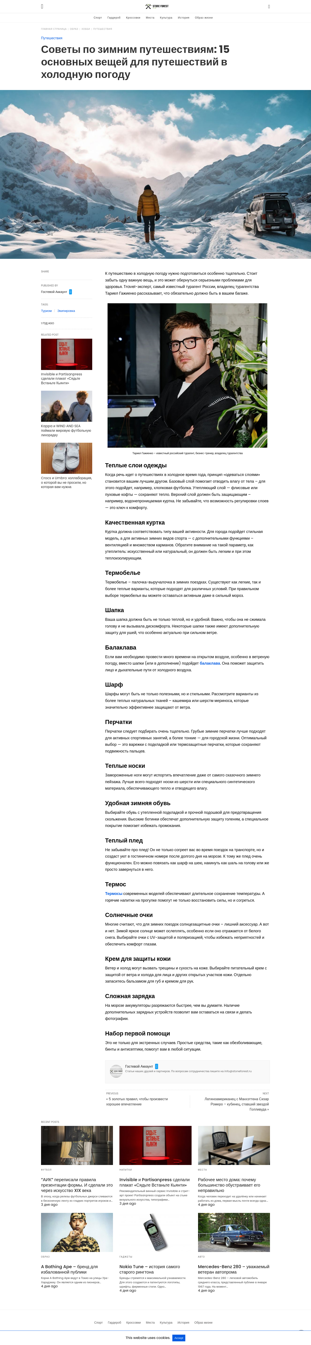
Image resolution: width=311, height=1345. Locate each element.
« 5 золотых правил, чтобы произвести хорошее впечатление (137, 1102)
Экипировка (66, 310)
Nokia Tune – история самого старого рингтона (149, 1269)
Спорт (98, 17)
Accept (179, 1338)
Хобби (85, 29)
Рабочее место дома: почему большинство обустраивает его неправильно (229, 1185)
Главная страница (54, 29)
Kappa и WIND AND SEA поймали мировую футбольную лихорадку (66, 431)
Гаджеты (125, 1256)
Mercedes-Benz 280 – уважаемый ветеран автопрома (234, 1269)
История (184, 17)
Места (150, 17)
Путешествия (102, 29)
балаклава (210, 663)
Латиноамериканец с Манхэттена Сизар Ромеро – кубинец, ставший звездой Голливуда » (237, 1104)
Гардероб (114, 17)
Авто (201, 1256)
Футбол (46, 1169)
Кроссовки (133, 17)
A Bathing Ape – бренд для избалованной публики (69, 1269)
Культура (166, 17)
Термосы (114, 893)
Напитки (125, 1169)
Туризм (46, 310)
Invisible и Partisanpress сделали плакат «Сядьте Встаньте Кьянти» (61, 379)
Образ (74, 29)
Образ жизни (204, 17)
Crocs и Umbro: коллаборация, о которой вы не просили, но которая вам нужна (66, 483)
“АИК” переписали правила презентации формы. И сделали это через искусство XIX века (77, 1185)
